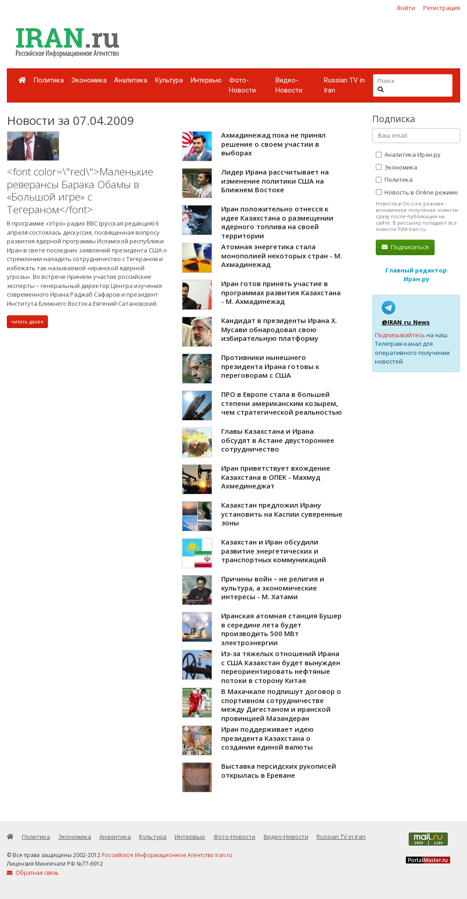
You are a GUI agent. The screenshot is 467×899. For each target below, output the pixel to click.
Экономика (89, 80)
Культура (169, 80)
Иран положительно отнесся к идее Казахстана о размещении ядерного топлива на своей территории (277, 222)
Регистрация (441, 8)
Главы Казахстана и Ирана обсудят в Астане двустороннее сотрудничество (277, 439)
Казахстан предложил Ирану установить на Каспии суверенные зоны (281, 513)
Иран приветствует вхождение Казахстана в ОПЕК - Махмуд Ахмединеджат (275, 476)
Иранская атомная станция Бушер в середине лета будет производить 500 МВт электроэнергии (281, 629)
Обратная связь (33, 873)
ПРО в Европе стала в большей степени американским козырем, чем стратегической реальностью (281, 403)
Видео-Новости (288, 85)
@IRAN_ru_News (406, 322)
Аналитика (130, 80)
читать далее (27, 321)
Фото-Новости (242, 85)
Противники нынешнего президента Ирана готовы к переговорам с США (270, 366)
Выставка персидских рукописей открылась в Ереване (278, 770)
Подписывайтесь (400, 335)
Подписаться (405, 247)
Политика (48, 80)
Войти (406, 8)
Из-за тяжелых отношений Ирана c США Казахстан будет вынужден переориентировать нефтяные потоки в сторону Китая (280, 667)
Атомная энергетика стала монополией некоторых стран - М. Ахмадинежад (281, 255)
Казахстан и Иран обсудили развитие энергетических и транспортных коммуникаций (273, 550)
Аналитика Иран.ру (408, 154)
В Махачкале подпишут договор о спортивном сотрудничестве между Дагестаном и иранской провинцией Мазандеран (281, 705)
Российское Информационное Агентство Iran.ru (167, 855)
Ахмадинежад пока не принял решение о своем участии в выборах (273, 143)
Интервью (206, 80)
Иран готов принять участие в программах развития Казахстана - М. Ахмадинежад (281, 292)
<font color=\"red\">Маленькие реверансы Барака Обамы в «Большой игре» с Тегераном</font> (80, 190)
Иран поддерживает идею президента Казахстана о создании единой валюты (267, 737)
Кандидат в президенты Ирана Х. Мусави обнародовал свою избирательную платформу (279, 329)
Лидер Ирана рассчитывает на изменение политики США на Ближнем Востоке (275, 180)
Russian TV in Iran (344, 85)
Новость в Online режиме (417, 192)
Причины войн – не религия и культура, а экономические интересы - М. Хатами (272, 587)
